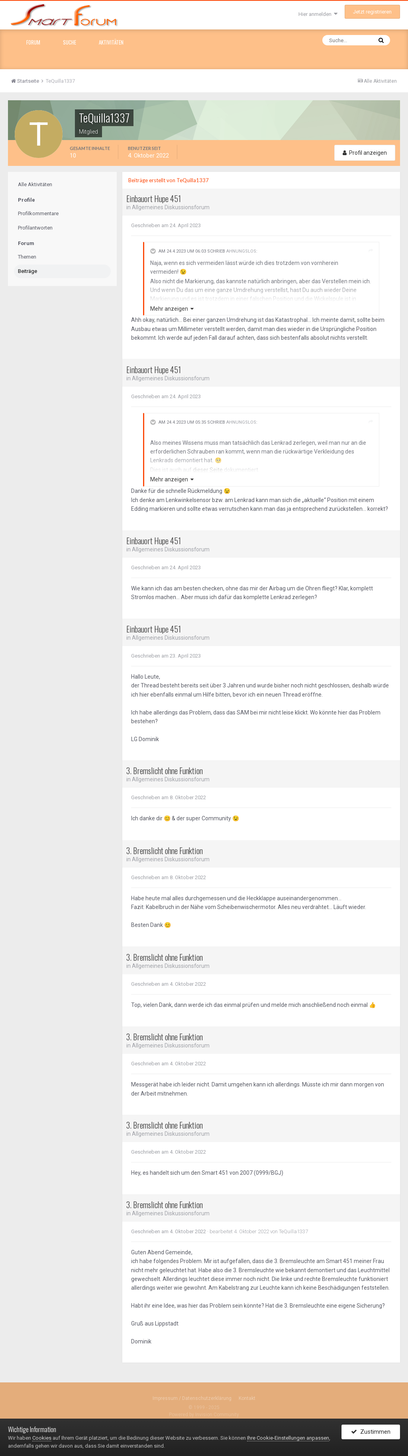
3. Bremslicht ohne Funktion (164, 770)
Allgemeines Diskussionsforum (171, 207)
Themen (27, 257)
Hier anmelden (317, 14)
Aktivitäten (111, 42)
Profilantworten (35, 228)
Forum (33, 42)
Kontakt (247, 1398)
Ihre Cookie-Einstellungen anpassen (288, 1438)
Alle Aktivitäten (35, 184)
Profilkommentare (38, 213)
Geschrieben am (166, 225)
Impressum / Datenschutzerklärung (192, 1398)
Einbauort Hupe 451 (153, 198)
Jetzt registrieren (372, 12)
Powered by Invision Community (204, 1414)
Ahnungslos (241, 251)
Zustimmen (370, 1433)
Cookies (41, 1438)
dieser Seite (208, 470)
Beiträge (27, 271)
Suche (69, 42)
